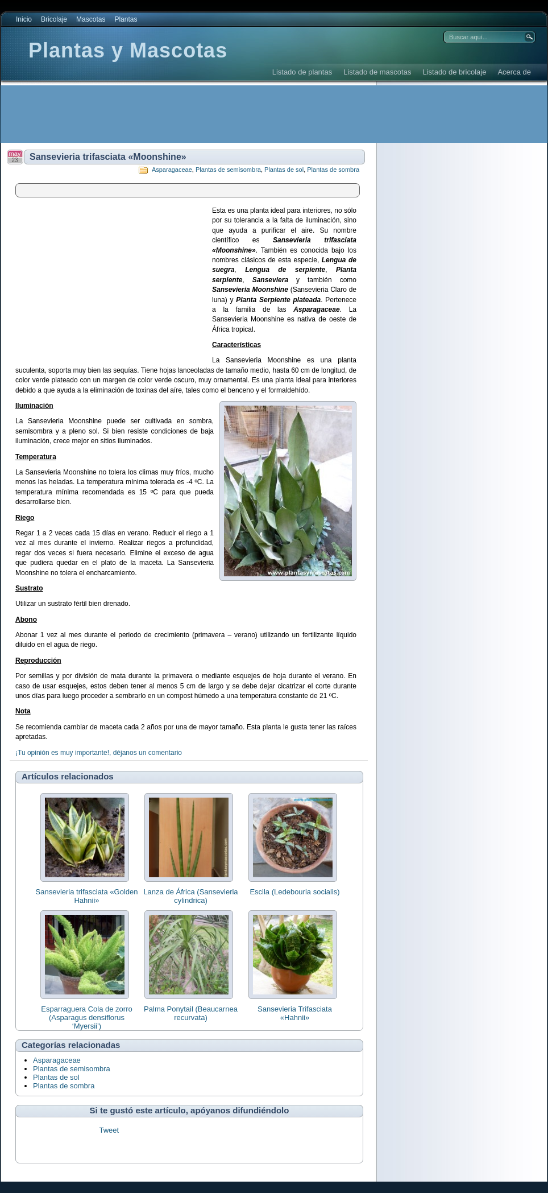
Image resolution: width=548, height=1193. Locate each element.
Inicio (24, 19)
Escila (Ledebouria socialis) (294, 891)
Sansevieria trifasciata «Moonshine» (108, 157)
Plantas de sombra (333, 169)
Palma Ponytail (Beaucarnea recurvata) (191, 1013)
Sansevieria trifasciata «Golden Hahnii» (87, 896)
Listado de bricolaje (454, 72)
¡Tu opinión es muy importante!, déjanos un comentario (98, 753)
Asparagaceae (172, 169)
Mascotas (90, 19)
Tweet (109, 1130)
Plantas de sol (284, 169)
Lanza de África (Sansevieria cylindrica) (190, 896)
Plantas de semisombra (228, 169)
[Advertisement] (208, 113)
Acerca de (514, 72)
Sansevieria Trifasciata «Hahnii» (295, 1013)
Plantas (125, 19)
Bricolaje (54, 19)
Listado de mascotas (377, 72)
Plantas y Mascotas (127, 50)
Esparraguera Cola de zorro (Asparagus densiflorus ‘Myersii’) (86, 1017)
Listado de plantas (302, 72)
